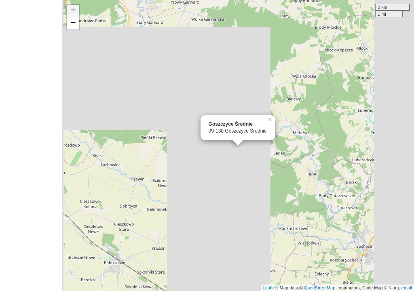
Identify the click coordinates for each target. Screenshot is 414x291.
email (406, 287)
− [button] (73, 23)
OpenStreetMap (320, 287)
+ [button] (73, 11)
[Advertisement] (31, 145)
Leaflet (269, 287)
